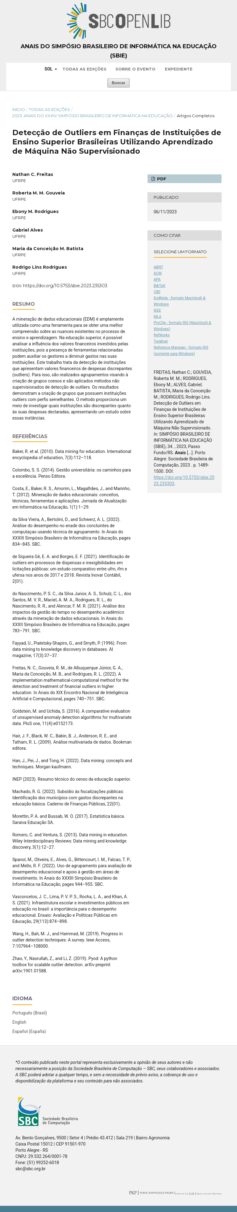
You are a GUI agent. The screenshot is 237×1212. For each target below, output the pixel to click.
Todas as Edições (84, 68)
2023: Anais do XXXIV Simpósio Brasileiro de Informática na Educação (92, 115)
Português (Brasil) (29, 1012)
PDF (161, 178)
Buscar (118, 82)
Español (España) (29, 1031)
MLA (157, 316)
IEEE (157, 310)
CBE (157, 292)
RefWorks (162, 335)
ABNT (158, 267)
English (19, 1022)
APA (157, 279)
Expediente (179, 68)
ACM (158, 273)
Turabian (161, 341)
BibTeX (159, 286)
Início (18, 109)
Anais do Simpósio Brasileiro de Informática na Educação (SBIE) (119, 51)
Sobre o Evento (135, 68)
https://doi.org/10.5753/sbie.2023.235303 (65, 285)
